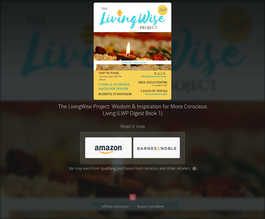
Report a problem (150, 206)
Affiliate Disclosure (115, 206)
